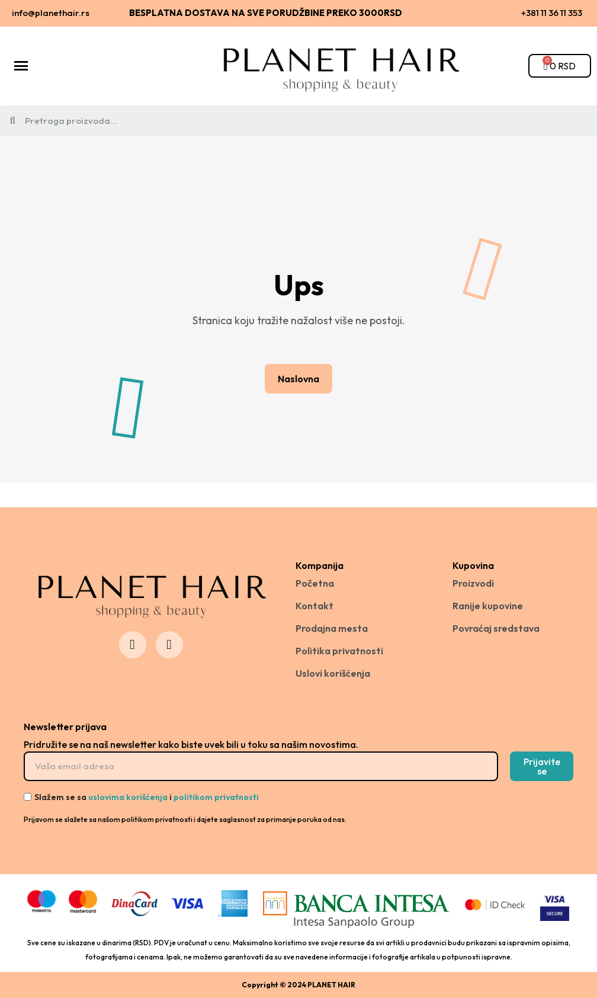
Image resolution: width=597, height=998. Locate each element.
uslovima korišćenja (128, 797)
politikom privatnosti (216, 797)
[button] (298, 379)
